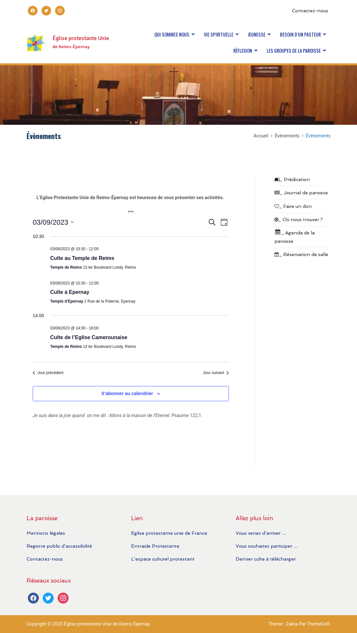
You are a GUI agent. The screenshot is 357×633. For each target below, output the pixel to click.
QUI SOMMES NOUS (171, 34)
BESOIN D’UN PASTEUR (300, 34)
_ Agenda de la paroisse (294, 236)
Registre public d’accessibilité (59, 546)
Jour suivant (216, 372)
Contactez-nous (310, 10)
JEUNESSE (256, 34)
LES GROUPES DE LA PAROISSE (294, 50)
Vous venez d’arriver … (261, 533)
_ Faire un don (293, 206)
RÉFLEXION (242, 50)
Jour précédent (48, 372)
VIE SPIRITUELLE (218, 34)
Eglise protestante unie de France (169, 533)
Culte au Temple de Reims (82, 258)
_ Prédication (292, 179)
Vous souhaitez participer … (267, 546)
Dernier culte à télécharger (266, 559)
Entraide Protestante (155, 546)
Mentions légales (46, 533)
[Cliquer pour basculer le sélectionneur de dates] (53, 222)
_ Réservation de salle (301, 254)
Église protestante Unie (80, 38)
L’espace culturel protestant (163, 559)
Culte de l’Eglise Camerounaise (88, 337)
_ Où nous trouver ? (298, 219)
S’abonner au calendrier (127, 393)
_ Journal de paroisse (301, 192)
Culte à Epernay (69, 292)
